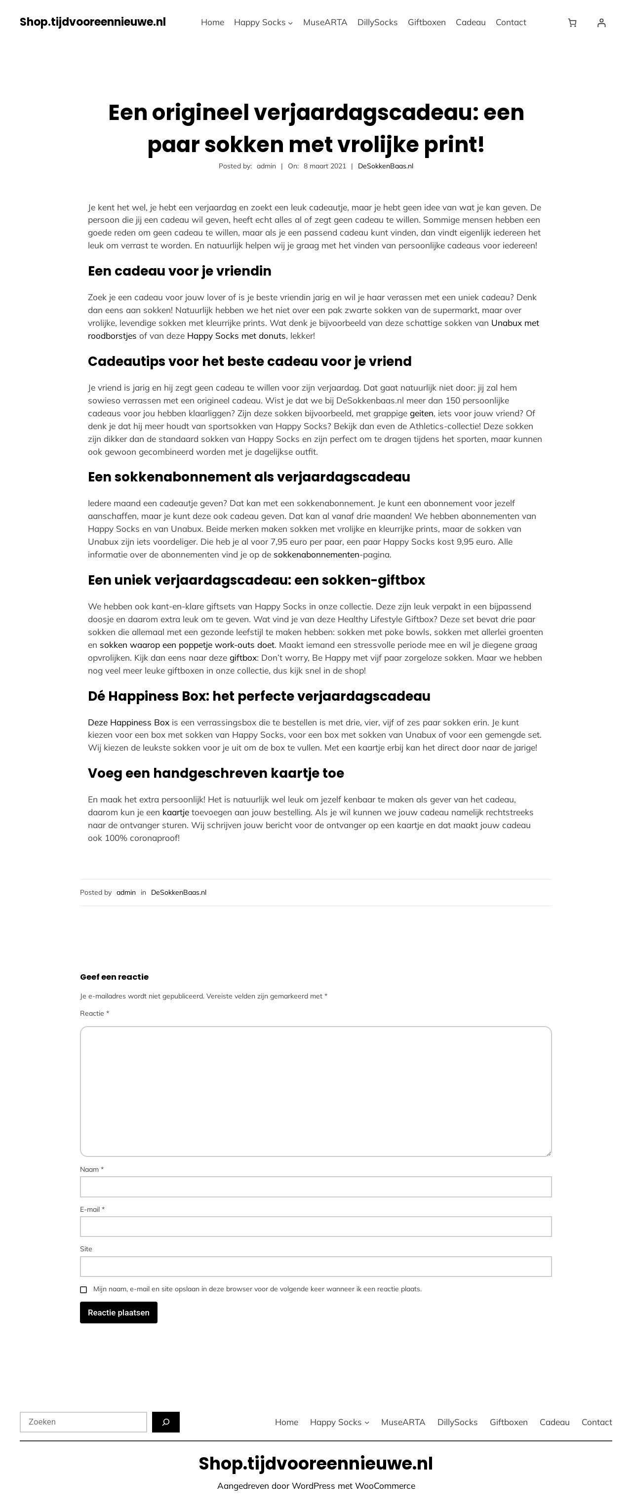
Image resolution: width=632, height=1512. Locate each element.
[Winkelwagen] (574, 22)
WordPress (313, 1485)
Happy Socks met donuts (236, 335)
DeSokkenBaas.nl (385, 165)
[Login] (601, 22)
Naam (92, 1169)
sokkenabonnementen (316, 554)
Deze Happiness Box (128, 722)
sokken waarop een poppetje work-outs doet (187, 644)
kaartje (175, 812)
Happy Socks (260, 22)
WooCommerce (385, 1485)
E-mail (92, 1209)
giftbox (243, 657)
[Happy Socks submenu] (290, 22)
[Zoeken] (166, 1422)
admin (126, 892)
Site (86, 1248)
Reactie (94, 1013)
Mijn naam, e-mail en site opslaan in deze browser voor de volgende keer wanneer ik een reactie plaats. (257, 1288)
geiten (422, 413)
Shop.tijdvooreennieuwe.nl (93, 22)
